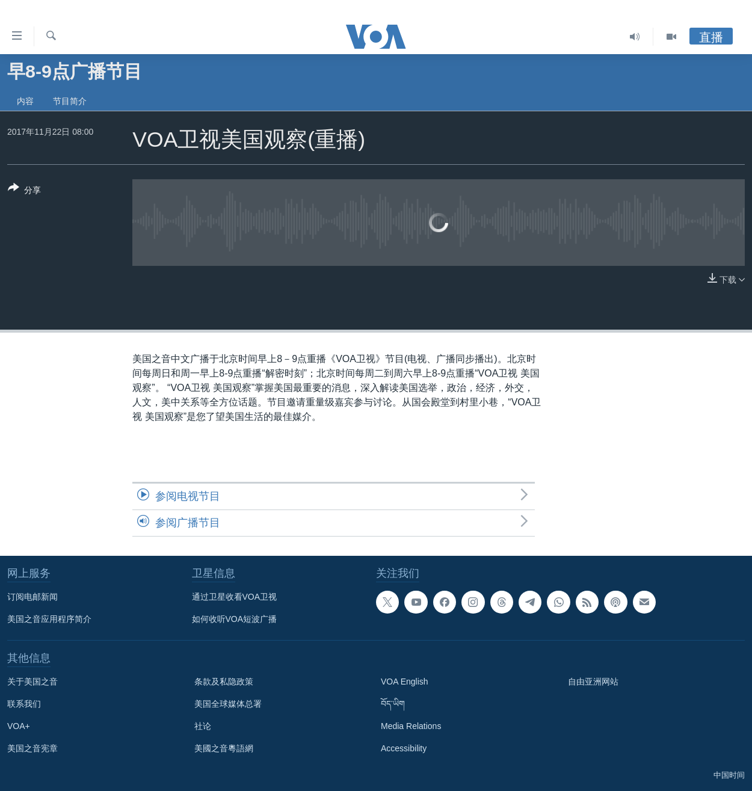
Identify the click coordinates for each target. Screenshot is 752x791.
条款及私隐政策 (223, 681)
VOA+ (18, 726)
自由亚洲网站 (593, 681)
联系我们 (24, 704)
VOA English (404, 681)
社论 (202, 726)
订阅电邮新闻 (32, 597)
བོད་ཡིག (393, 704)
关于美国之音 (32, 681)
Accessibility (404, 748)
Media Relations (411, 726)
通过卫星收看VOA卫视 (234, 597)
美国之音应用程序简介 (49, 619)
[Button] (24, 191)
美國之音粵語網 (223, 748)
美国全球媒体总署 (228, 704)
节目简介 (70, 101)
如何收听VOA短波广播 (234, 619)
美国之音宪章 (32, 748)
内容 (25, 101)
